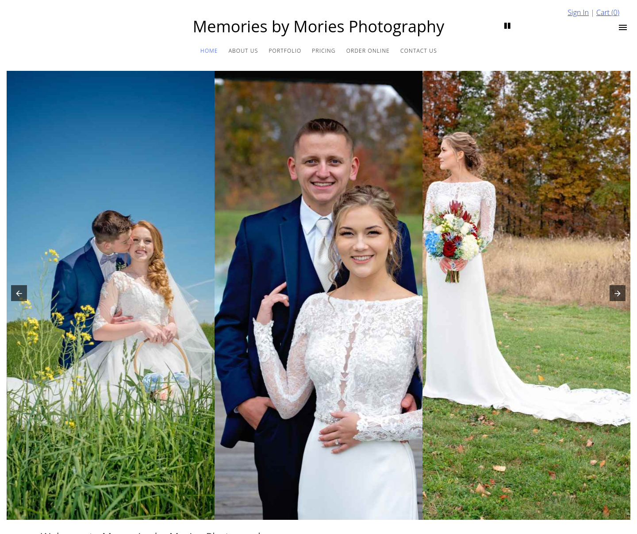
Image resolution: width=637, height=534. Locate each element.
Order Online (368, 50)
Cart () (607, 12)
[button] (17, 295)
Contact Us (418, 50)
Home (209, 50)
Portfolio (285, 50)
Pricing (323, 50)
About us (243, 50)
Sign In (578, 12)
